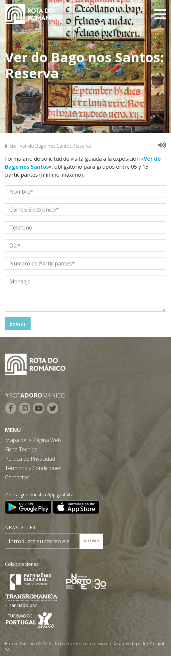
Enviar (18, 323)
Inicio (10, 146)
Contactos (17, 477)
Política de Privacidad (30, 458)
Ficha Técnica (21, 449)
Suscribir (91, 541)
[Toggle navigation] (160, 14)
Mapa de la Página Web (33, 440)
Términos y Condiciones (33, 468)
